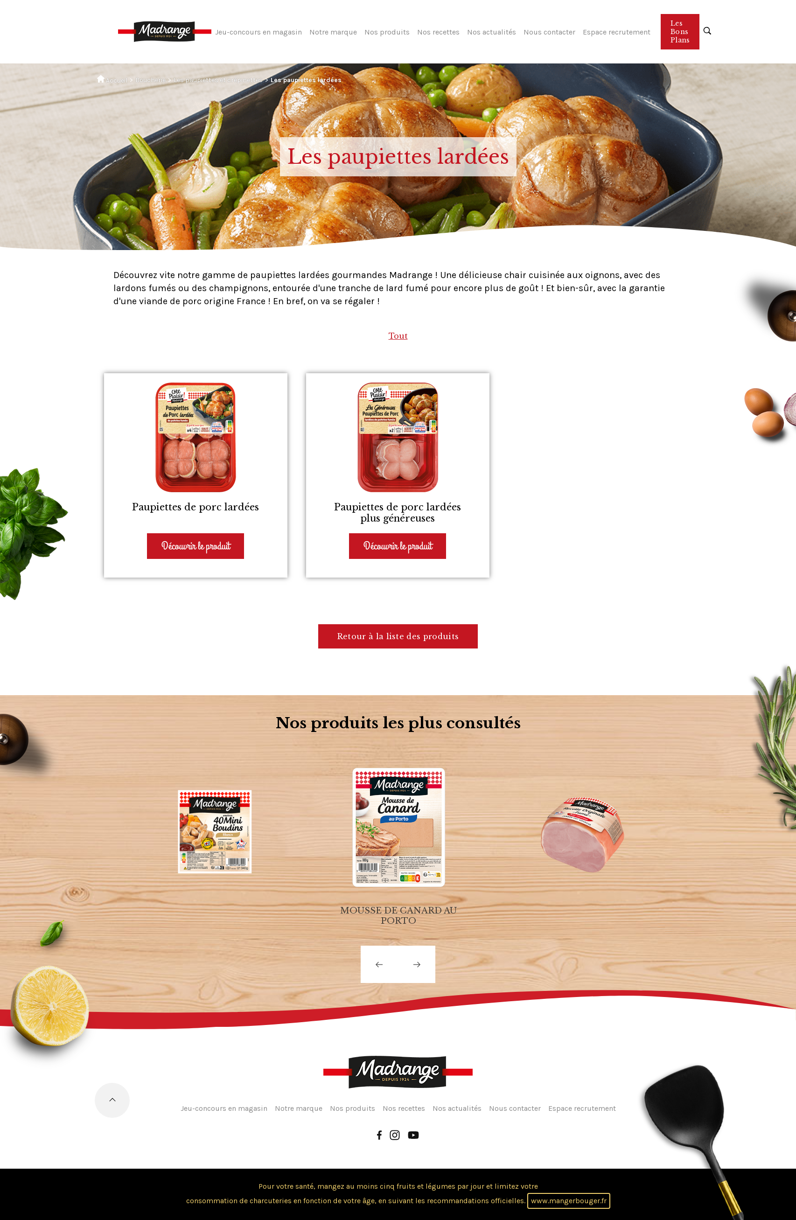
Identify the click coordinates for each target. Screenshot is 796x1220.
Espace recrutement (616, 32)
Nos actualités (491, 32)
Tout (398, 336)
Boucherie (150, 80)
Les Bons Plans (680, 31)
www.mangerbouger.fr (569, 1200)
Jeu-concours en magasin (258, 32)
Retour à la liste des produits (398, 636)
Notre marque (333, 32)
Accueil (112, 79)
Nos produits (387, 32)
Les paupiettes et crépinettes (218, 80)
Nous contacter (549, 32)
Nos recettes (438, 32)
